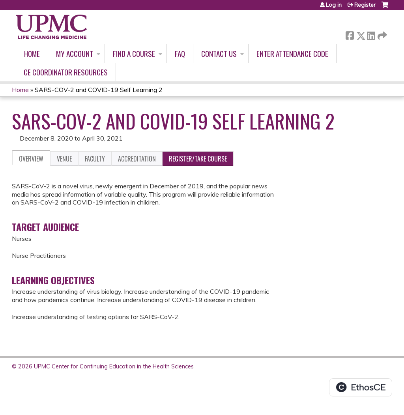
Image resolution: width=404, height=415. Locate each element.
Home (32, 53)
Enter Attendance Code (292, 53)
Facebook (350, 34)
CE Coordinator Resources (66, 72)
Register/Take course (198, 158)
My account (74, 53)
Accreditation (137, 158)
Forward (381, 34)
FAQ (180, 53)
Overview (31, 158)
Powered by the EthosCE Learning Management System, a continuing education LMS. (360, 387)
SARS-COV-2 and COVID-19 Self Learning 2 (99, 90)
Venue (64, 158)
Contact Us (219, 53)
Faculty (95, 158)
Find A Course (134, 53)
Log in (334, 5)
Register (365, 5)
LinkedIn (371, 34)
